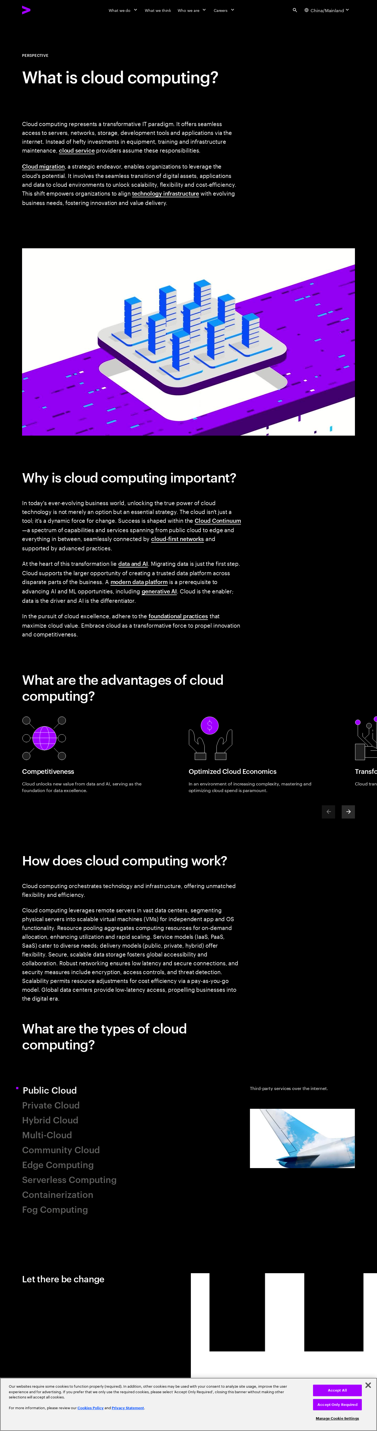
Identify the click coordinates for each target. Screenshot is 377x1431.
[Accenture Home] (39, 10)
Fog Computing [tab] (55, 1209)
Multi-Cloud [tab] (47, 1134)
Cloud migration (43, 166)
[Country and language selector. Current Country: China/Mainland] (327, 10)
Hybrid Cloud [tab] (50, 1119)
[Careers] (225, 10)
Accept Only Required (337, 1404)
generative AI (159, 591)
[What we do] (123, 10)
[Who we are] (192, 10)
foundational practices (178, 616)
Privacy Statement (128, 1408)
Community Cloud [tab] (61, 1149)
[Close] (368, 1385)
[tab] (302, 1150)
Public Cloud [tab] (56, 1090)
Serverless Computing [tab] (69, 1179)
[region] (188, 1404)
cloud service (77, 150)
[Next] (348, 812)
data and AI (133, 563)
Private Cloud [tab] (51, 1104)
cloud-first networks (177, 538)
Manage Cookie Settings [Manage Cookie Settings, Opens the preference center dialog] (337, 1418)
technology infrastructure (165, 193)
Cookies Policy (90, 1408)
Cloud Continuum (218, 520)
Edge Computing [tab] (58, 1164)
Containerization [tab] (57, 1194)
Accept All (337, 1390)
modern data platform (139, 581)
